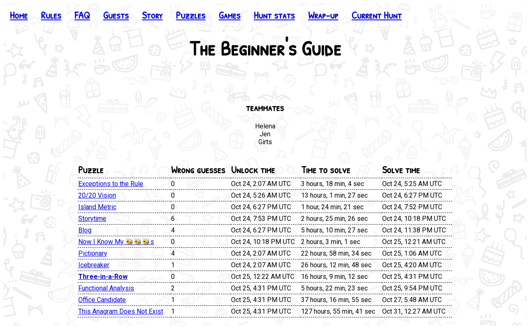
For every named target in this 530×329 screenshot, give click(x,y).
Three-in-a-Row (103, 277)
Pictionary (92, 253)
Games (230, 15)
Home (19, 15)
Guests (116, 15)
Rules (51, 15)
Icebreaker (93, 265)
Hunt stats (274, 15)
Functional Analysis (106, 288)
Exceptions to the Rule (110, 184)
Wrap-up (323, 15)
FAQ (82, 15)
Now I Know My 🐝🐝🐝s (116, 242)
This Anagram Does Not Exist (120, 311)
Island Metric (97, 207)
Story (152, 15)
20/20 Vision (97, 195)
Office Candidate (102, 300)
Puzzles (190, 15)
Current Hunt (377, 15)
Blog (85, 230)
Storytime (92, 219)
